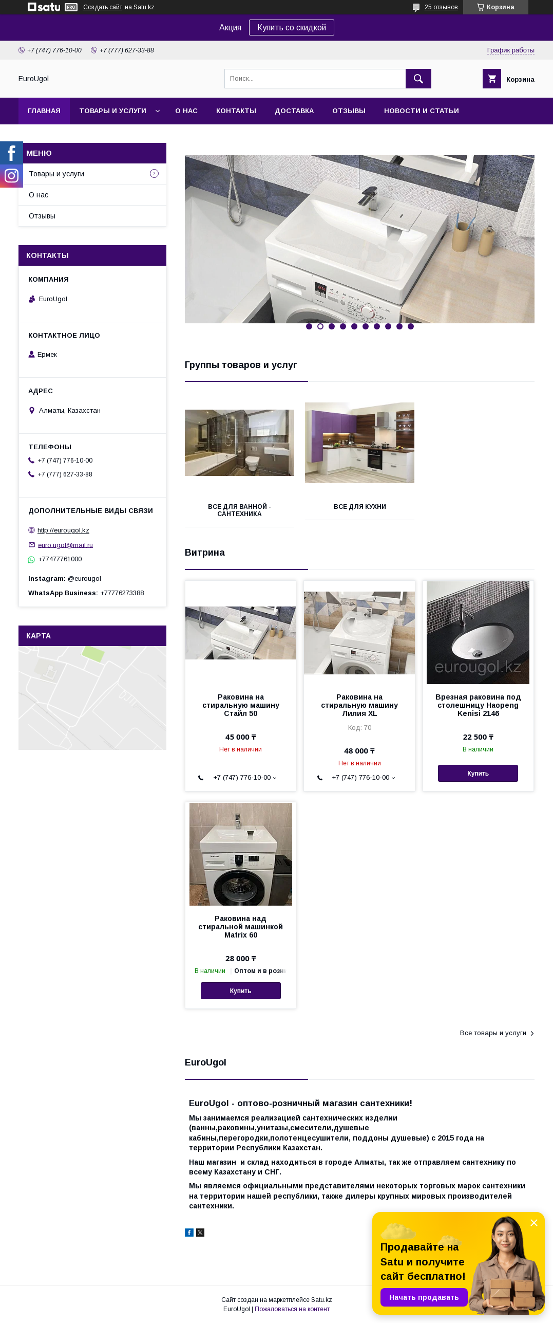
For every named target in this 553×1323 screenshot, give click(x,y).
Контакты (236, 111)
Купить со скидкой (291, 27)
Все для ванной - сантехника (239, 510)
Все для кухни (359, 506)
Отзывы (349, 111)
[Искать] (418, 78)
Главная (44, 111)
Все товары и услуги (493, 1033)
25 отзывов (441, 7)
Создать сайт (102, 7)
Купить (478, 773)
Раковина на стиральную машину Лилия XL (359, 705)
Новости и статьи (421, 111)
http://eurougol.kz (63, 530)
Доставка (294, 111)
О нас (186, 111)
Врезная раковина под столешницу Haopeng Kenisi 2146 (478, 705)
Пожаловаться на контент (292, 1309)
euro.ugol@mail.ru (65, 544)
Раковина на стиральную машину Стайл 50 (240, 705)
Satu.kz (321, 1299)
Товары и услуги (112, 111)
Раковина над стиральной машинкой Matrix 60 (240, 926)
